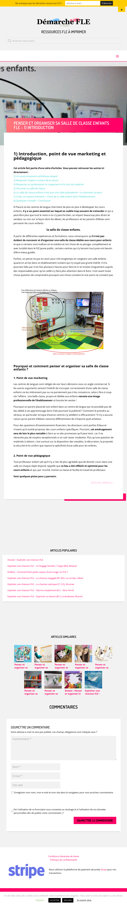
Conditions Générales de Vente (63, 859)
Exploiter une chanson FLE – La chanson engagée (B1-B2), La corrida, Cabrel (45, 581)
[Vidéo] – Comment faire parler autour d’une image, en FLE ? (38, 575)
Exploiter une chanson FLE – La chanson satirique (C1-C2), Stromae (41, 587)
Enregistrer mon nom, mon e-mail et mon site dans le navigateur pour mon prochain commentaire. (63, 795)
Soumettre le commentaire (95, 824)
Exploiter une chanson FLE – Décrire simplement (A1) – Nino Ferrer (41, 593)
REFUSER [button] (68, 900)
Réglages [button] (40, 900)
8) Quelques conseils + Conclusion (32, 203)
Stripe (104, 872)
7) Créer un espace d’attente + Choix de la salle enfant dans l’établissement (54, 199)
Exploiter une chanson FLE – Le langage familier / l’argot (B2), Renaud (42, 569)
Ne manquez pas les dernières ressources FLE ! (38, 3)
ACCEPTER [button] (54, 900)
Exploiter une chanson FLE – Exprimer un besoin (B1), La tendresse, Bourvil (45, 599)
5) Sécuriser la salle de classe (29, 191)
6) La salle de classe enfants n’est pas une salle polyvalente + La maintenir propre (58, 195)
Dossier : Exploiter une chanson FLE (25, 563)
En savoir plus (84, 900)
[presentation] (33, 805)
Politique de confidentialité (63, 862)
